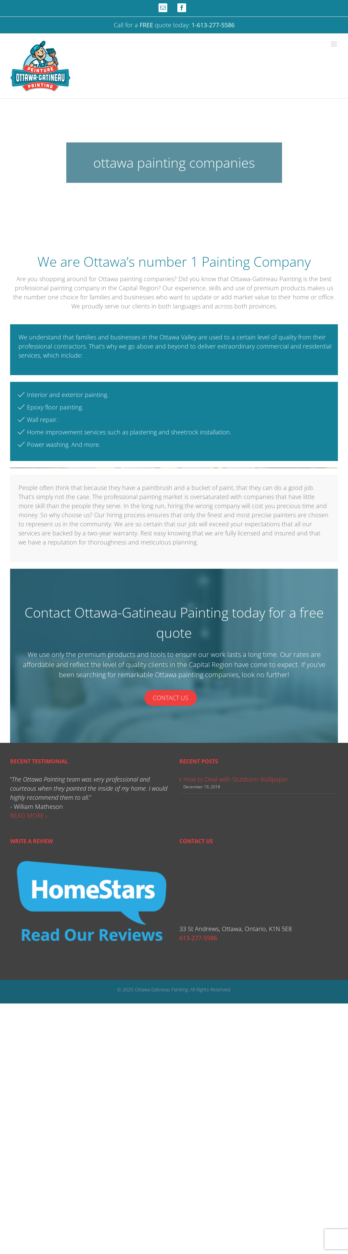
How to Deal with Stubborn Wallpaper (235, 779)
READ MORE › (28, 816)
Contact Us (170, 698)
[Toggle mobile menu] (334, 43)
